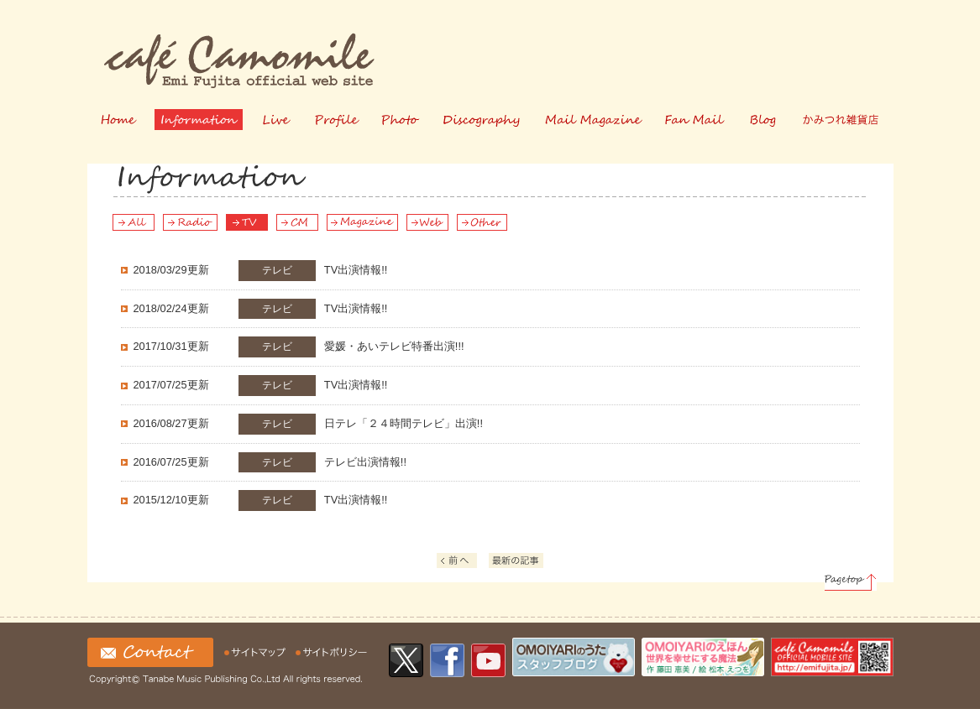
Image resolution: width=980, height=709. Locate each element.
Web (427, 222)
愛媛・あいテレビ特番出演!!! (299, 346)
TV (247, 222)
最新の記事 (518, 562)
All (134, 222)
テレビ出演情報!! (270, 462)
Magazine (362, 222)
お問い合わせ (150, 652)
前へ (465, 562)
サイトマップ (257, 652)
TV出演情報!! (261, 270)
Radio (190, 222)
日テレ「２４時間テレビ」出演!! (308, 424)
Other (482, 222)
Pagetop (851, 582)
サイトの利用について (331, 652)
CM (297, 222)
